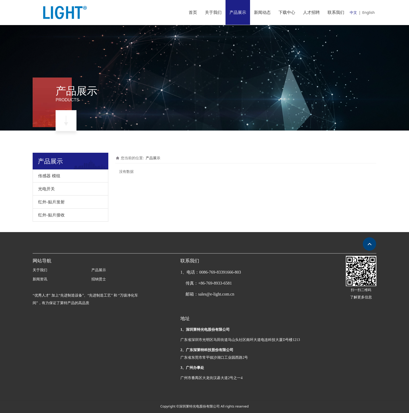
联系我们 (336, 12)
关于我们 (213, 12)
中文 (353, 12)
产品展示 (237, 12)
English (368, 12)
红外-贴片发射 (51, 202)
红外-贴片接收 (51, 215)
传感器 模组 (49, 176)
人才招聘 (311, 12)
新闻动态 (262, 12)
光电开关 (46, 189)
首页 (193, 12)
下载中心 (286, 12)
